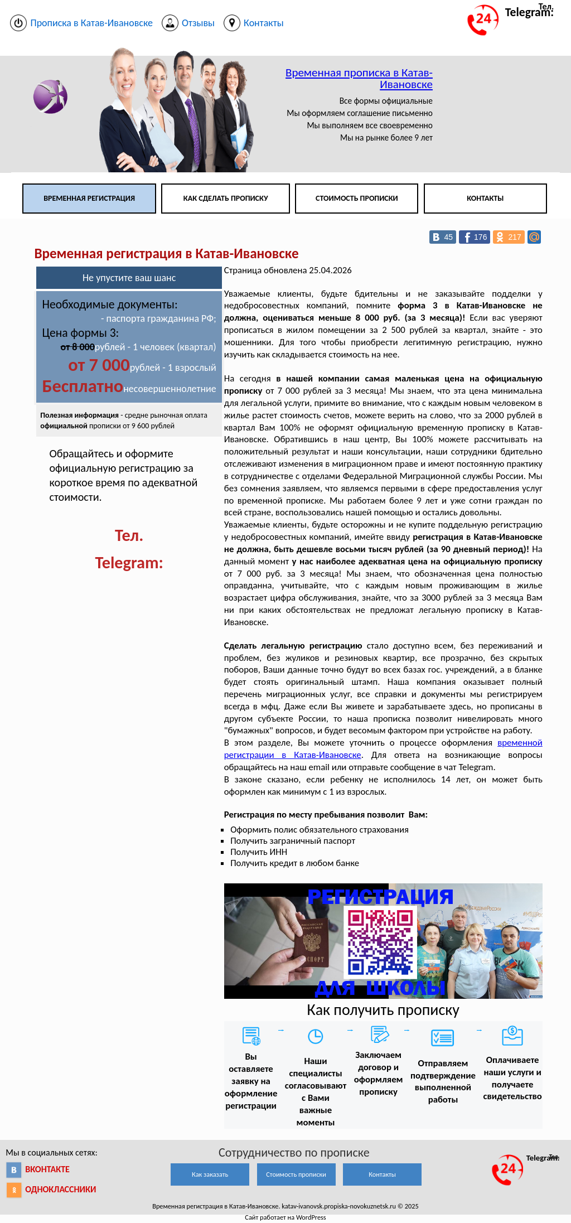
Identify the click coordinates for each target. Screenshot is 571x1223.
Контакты (485, 198)
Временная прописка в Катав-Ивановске (359, 78)
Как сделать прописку (225, 198)
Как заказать (210, 1174)
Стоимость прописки (357, 198)
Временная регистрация (89, 198)
